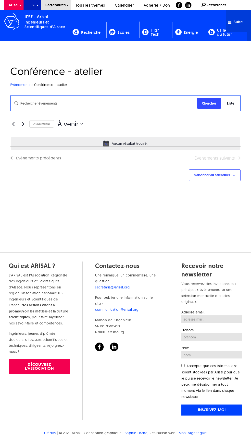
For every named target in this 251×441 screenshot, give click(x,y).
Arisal (14, 5)
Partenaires (55, 5)
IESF (32, 5)
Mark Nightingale (193, 433)
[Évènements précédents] (13, 124)
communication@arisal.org (116, 309)
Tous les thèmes (90, 5)
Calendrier (124, 5)
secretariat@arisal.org (112, 287)
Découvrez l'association (39, 366)
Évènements (20, 85)
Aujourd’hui (41, 124)
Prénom (187, 330)
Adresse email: (193, 312)
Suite (235, 21)
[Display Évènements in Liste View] (231, 103)
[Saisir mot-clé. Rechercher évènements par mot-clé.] (104, 103)
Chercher (209, 103)
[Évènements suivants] (23, 124)
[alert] (125, 143)
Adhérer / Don (157, 5)
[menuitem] (14, 5)
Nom (185, 348)
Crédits (50, 433)
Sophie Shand (136, 433)
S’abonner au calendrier (212, 175)
